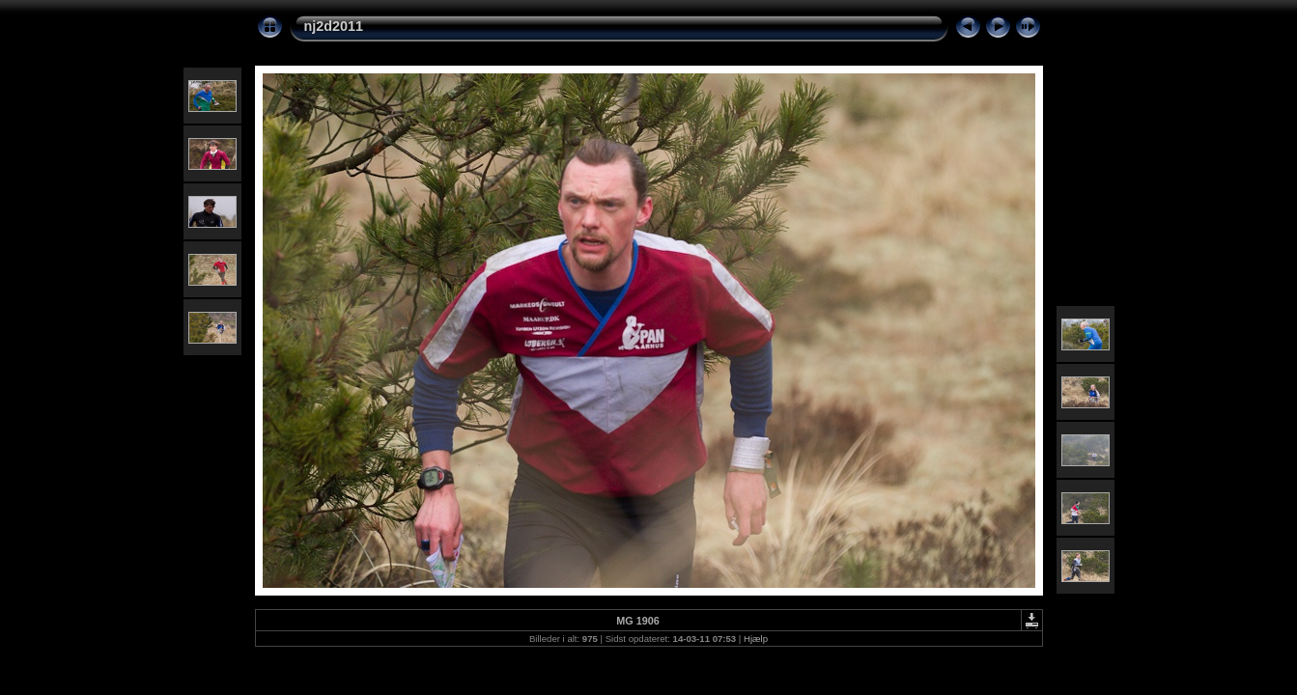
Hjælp (756, 638)
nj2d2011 (334, 26)
